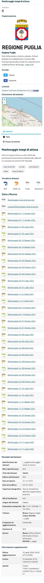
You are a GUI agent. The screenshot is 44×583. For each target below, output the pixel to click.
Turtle (27, 184)
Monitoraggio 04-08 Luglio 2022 (21, 334)
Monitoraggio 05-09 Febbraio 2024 (22, 253)
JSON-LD (16, 184)
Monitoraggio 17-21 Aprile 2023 (20, 294)
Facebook (10, 80)
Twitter (9, 75)
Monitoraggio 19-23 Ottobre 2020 (22, 428)
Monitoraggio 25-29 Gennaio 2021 (21, 415)
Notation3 (38, 184)
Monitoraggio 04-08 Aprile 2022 (20, 348)
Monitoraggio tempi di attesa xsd (21, 200)
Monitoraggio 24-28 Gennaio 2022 (21, 361)
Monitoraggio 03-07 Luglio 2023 (21, 280)
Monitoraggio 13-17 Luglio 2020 (21, 442)
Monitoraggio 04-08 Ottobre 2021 (22, 375)
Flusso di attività (11, 141)
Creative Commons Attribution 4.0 (15, 90)
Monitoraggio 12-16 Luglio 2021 (21, 388)
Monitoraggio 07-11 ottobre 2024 (21, 213)
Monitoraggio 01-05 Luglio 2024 (21, 227)
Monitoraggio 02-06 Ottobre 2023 (22, 267)
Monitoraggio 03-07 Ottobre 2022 (22, 321)
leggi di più (29, 64)
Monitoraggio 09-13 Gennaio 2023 (21, 307)
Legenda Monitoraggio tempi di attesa (23, 206)
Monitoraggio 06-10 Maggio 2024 (21, 240)
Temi (6, 136)
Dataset (7, 131)
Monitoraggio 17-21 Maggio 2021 (21, 401)
